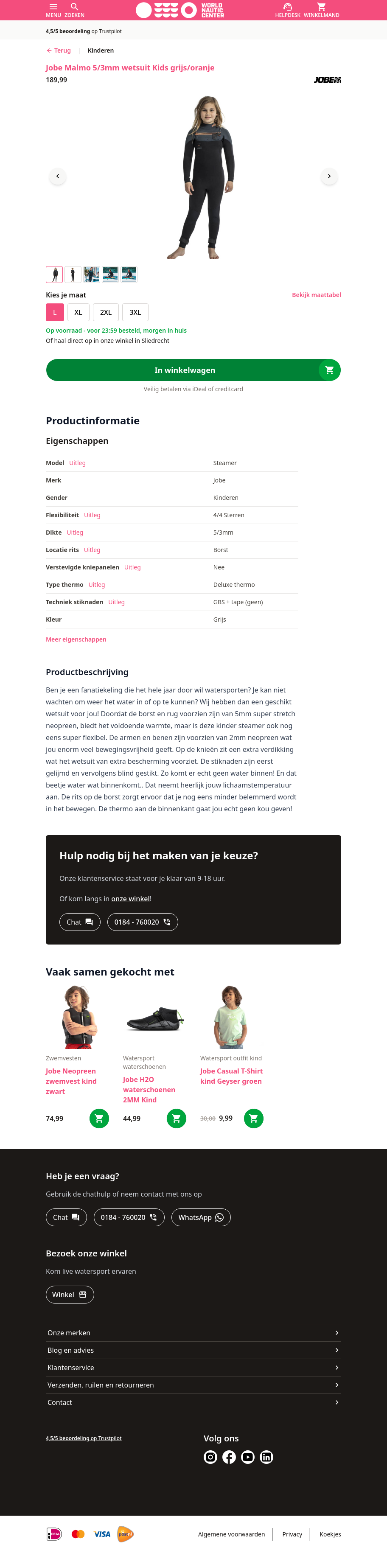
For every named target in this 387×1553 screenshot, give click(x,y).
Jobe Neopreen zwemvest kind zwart (71, 1081)
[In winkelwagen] (193, 370)
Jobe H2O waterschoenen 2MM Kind (149, 1089)
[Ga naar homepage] (180, 10)
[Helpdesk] (288, 10)
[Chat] (80, 922)
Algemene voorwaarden (231, 1534)
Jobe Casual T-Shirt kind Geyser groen (231, 1076)
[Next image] (329, 176)
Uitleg (77, 463)
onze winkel (130, 898)
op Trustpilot (84, 31)
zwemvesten (63, 1058)
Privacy (293, 1534)
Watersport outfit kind (231, 1058)
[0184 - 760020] (142, 922)
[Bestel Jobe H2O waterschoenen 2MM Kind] (176, 1118)
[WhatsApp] (201, 1217)
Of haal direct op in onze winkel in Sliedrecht (107, 340)
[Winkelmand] (321, 10)
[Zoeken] (74, 10)
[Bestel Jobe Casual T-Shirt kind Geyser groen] (254, 1118)
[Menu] (53, 10)
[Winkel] (70, 1295)
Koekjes (330, 1534)
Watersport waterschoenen (144, 1062)
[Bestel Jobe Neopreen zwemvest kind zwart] (99, 1118)
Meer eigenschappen (76, 639)
